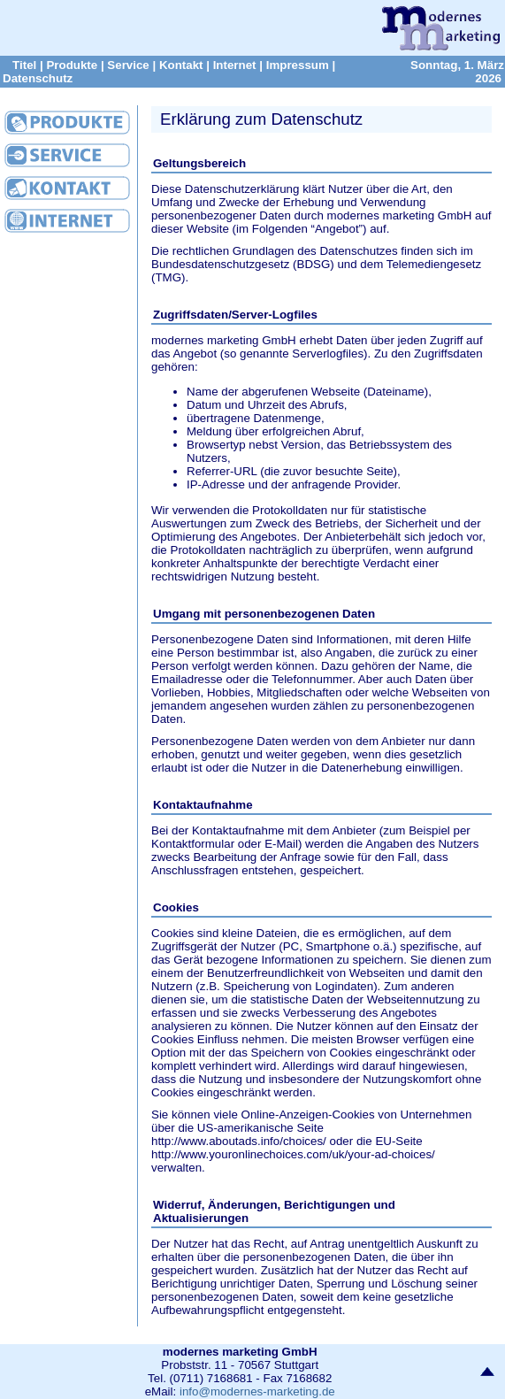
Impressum (297, 65)
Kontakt (181, 65)
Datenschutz (38, 78)
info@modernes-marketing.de (257, 1391)
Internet (234, 65)
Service (128, 65)
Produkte (71, 65)
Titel (24, 65)
